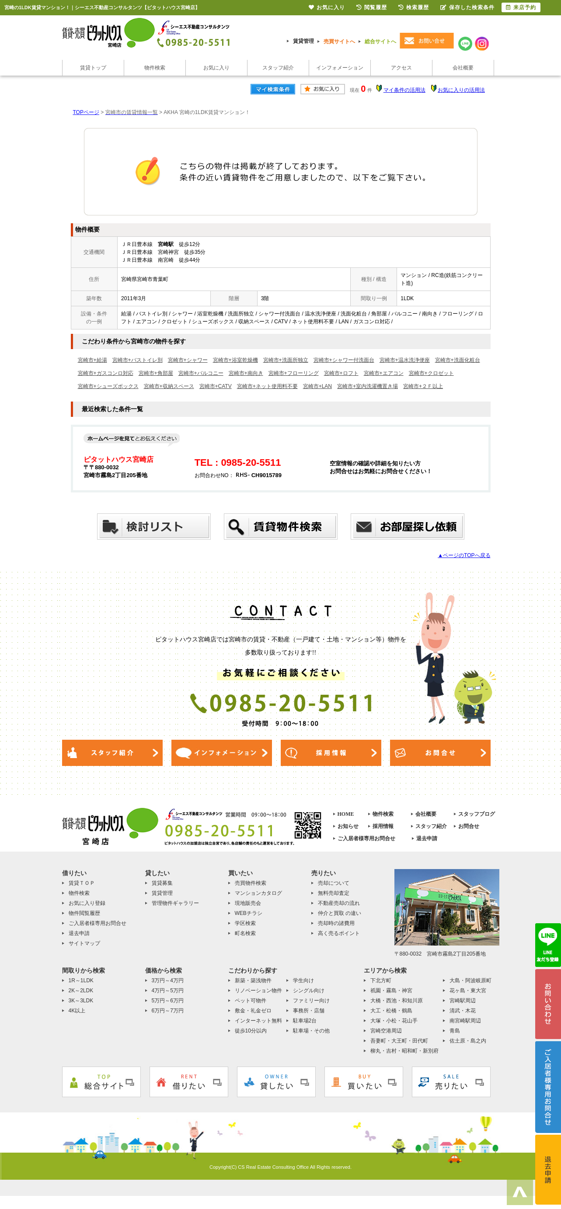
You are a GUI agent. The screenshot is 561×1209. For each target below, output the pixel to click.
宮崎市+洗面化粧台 (457, 360)
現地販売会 (248, 903)
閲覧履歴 (371, 7)
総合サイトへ (380, 41)
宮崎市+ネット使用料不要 (267, 386)
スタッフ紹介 (278, 68)
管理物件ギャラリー (175, 903)
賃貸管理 (303, 41)
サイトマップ (84, 943)
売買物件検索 (250, 883)
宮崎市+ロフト (341, 373)
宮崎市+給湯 (92, 360)
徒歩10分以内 (251, 1031)
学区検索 (245, 923)
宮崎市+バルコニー (200, 373)
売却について (333, 883)
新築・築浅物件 (253, 980)
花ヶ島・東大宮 (467, 990)
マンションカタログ (258, 893)
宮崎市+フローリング (293, 373)
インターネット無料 (258, 1021)
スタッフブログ (476, 814)
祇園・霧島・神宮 (391, 990)
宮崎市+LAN (317, 386)
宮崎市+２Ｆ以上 (423, 386)
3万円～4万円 (168, 980)
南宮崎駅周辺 (465, 1021)
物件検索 (154, 68)
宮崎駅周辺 (462, 1001)
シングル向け (308, 990)
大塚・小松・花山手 (394, 1021)
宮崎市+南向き (246, 373)
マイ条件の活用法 (404, 90)
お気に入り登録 (87, 903)
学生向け (303, 980)
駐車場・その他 (311, 1031)
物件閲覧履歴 (84, 913)
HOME (346, 814)
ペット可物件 (250, 1001)
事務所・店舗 (308, 1011)
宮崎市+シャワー (188, 360)
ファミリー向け (311, 1001)
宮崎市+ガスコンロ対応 (105, 373)
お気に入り (216, 68)
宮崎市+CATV (215, 386)
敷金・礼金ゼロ (253, 1011)
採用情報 (383, 826)
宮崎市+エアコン (384, 373)
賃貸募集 (162, 883)
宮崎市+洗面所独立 (285, 360)
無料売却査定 (333, 893)
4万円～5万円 (168, 990)
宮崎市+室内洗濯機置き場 (367, 386)
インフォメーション (339, 68)
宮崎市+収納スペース (169, 386)
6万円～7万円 (168, 1011)
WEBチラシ (248, 913)
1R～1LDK (81, 980)
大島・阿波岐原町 (470, 980)
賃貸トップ (93, 68)
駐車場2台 (305, 1021)
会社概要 (463, 68)
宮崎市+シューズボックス (108, 386)
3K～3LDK (81, 1001)
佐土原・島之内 (467, 1041)
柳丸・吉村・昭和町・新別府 (404, 1051)
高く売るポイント (339, 933)
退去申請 (426, 838)
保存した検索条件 (467, 7)
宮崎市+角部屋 (156, 373)
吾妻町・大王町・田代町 (399, 1041)
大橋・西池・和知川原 (396, 1001)
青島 (454, 1031)
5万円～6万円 (168, 1001)
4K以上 (77, 1011)
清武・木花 (462, 1011)
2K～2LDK (81, 990)
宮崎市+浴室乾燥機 (235, 360)
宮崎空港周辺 (386, 1031)
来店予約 (521, 7)
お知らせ (348, 826)
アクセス (401, 68)
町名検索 (245, 933)
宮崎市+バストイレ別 (137, 360)
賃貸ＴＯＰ (82, 883)
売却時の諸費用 (336, 923)
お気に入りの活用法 (461, 90)
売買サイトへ (339, 41)
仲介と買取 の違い (339, 913)
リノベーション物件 (258, 990)
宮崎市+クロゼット (431, 373)
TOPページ (86, 112)
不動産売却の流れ (339, 903)
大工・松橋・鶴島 (391, 1011)
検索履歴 (413, 7)
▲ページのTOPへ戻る (464, 555)
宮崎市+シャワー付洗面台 (344, 360)
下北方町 (380, 980)
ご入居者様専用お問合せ (366, 838)
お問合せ (468, 826)
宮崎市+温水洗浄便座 (405, 360)
